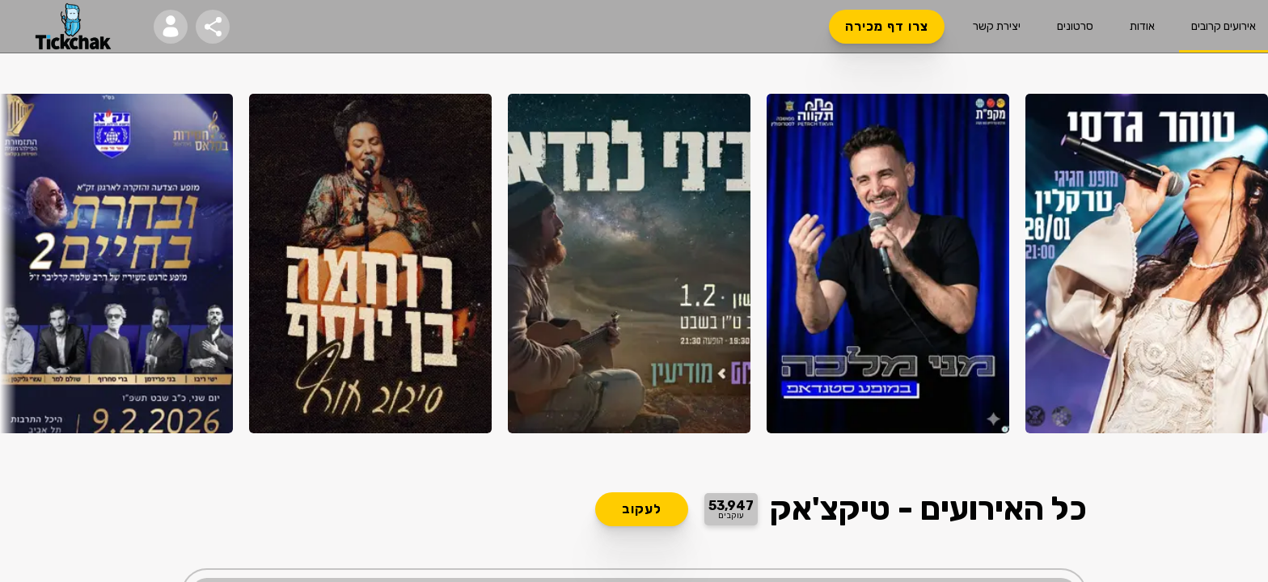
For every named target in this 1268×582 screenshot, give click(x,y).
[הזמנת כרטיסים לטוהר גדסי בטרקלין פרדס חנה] (1146, 263)
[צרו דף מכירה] (887, 27)
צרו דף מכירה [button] (887, 27)
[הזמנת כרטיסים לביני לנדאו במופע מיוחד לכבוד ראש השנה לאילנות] (629, 263)
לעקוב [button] (641, 509)
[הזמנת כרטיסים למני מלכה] (888, 263)
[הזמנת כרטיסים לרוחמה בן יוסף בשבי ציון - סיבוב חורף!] (370, 263)
